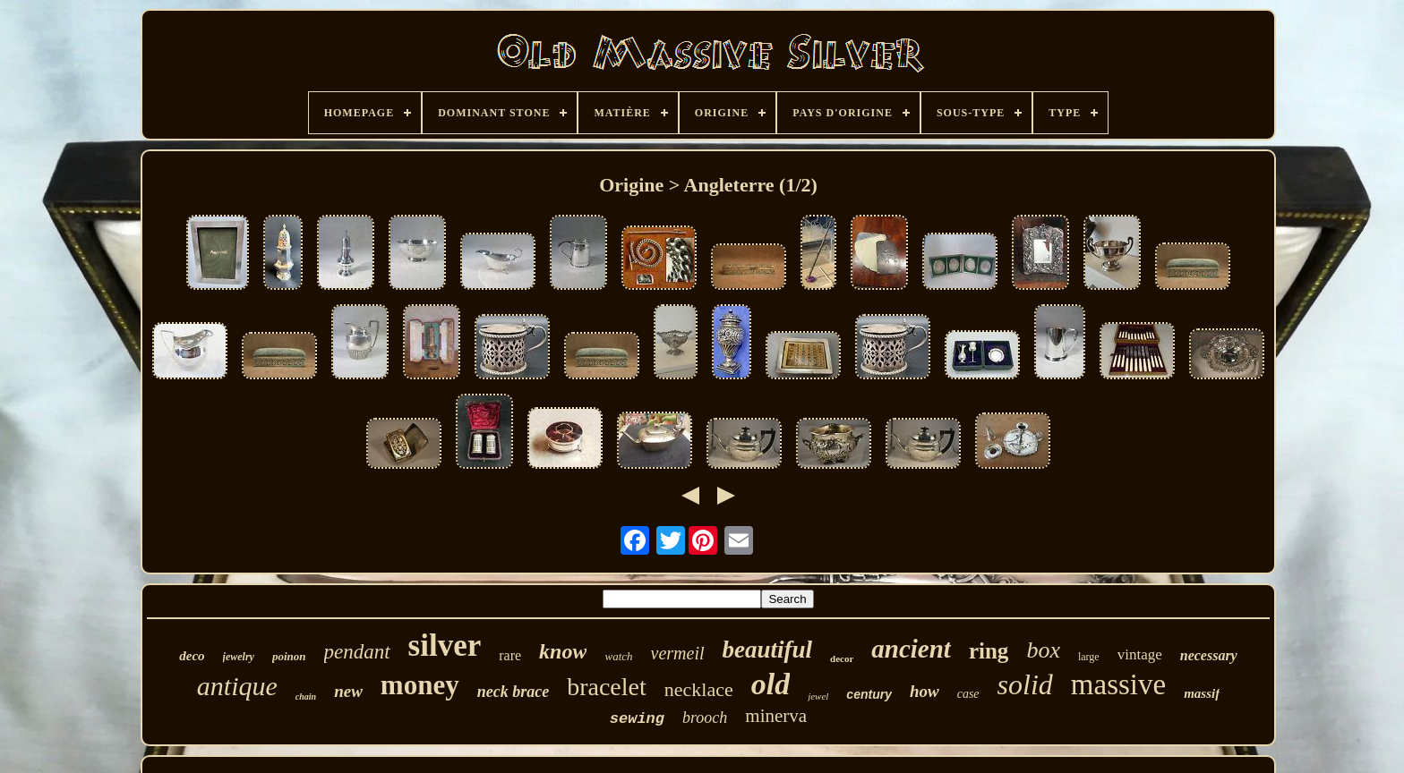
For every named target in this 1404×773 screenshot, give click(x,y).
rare (510, 655)
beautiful (768, 649)
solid (1025, 684)
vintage (1139, 654)
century (869, 694)
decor (841, 658)
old (770, 684)
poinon (289, 656)
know (562, 651)
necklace (698, 689)
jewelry (238, 656)
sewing (637, 718)
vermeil (678, 653)
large (1089, 656)
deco (191, 656)
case (968, 694)
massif (1202, 693)
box (1043, 650)
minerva (776, 715)
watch (618, 656)
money (420, 685)
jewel (818, 696)
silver (445, 645)
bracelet (606, 687)
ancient (911, 648)
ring (988, 651)
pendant (357, 652)
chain (305, 696)
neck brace (513, 692)
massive (1118, 684)
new (348, 691)
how (924, 691)
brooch (704, 717)
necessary (1208, 655)
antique (237, 686)
